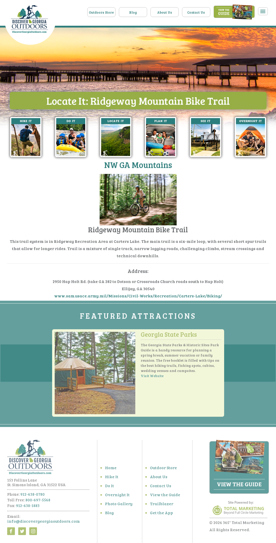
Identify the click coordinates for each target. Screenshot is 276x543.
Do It (109, 486)
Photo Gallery (118, 505)
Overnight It (117, 496)
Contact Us (196, 12)
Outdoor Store (163, 468)
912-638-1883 (28, 506)
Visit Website (152, 377)
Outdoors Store (101, 12)
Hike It (111, 477)
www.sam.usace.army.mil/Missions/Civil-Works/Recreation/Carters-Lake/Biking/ (138, 296)
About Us (164, 12)
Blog (133, 12)
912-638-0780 (32, 495)
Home (111, 468)
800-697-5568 (37, 501)
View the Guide (165, 496)
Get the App (161, 514)
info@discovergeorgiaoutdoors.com (43, 522)
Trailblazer (161, 505)
